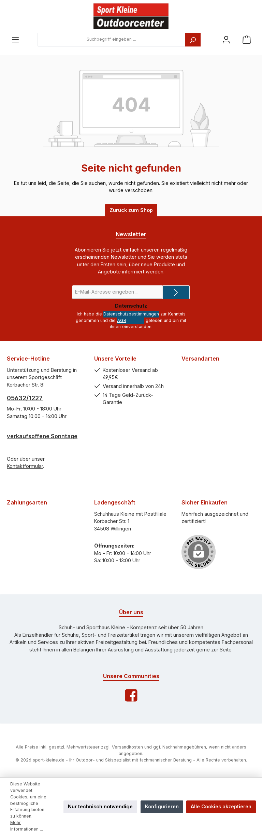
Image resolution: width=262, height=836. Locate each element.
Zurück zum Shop (131, 210)
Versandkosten (127, 747)
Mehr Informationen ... (26, 826)
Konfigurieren (162, 806)
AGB (121, 320)
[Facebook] (131, 695)
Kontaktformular (25, 466)
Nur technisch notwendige (100, 806)
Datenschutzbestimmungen (131, 313)
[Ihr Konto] (226, 39)
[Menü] (15, 39)
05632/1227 (25, 398)
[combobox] (111, 39)
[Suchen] (193, 39)
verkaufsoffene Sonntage (42, 436)
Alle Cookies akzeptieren (221, 806)
